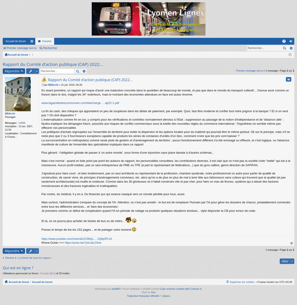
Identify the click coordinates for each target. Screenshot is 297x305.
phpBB (115, 288)
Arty (153, 292)
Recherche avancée (291, 48)
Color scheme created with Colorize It (181, 288)
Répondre (12, 71)
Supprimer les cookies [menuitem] (242, 282)
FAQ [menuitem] (285, 42)
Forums (46, 41)
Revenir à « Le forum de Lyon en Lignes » (28, 257)
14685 (21, 122)
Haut (291, 243)
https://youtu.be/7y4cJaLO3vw (83, 242)
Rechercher (50, 48)
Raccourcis (32, 42)
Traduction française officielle (143, 296)
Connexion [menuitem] (291, 42)
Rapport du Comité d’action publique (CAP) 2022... (53, 64)
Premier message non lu (21, 48)
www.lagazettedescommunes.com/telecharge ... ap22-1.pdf (80, 103)
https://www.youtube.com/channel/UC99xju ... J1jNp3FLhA (76, 238)
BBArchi (10, 113)
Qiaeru (166, 296)
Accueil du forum (15, 41)
